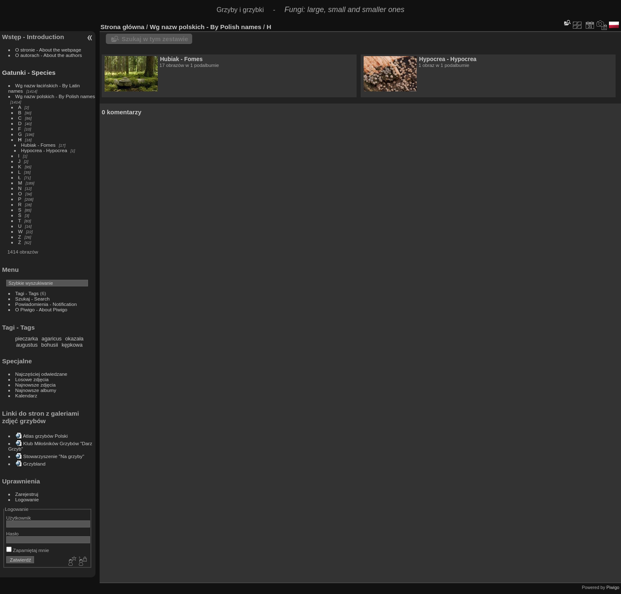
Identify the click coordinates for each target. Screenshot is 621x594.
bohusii (49, 345)
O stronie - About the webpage (48, 49)
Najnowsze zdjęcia (35, 384)
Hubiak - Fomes (38, 145)
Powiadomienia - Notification (46, 304)
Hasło (12, 533)
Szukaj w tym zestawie (155, 38)
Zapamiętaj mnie (27, 550)
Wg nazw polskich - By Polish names (55, 96)
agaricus (51, 338)
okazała (74, 338)
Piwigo (612, 587)
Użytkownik (18, 517)
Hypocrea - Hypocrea (44, 150)
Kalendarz (26, 395)
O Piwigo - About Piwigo (41, 309)
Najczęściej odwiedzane (41, 374)
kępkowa (72, 345)
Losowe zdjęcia (32, 379)
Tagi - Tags (27, 293)
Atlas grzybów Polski (45, 436)
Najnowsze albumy (35, 390)
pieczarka (26, 338)
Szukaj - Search (32, 298)
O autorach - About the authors (48, 55)
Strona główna (122, 26)
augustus (27, 345)
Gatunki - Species (29, 72)
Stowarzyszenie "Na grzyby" (53, 456)
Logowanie (27, 499)
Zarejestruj (27, 494)
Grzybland (34, 463)
